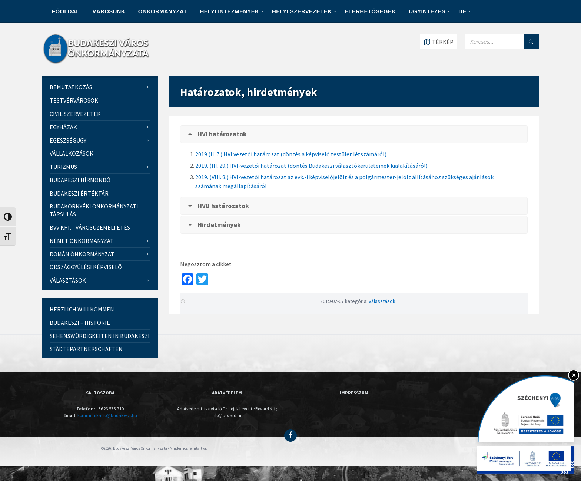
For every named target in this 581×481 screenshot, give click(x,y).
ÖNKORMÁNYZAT (162, 11)
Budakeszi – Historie (80, 322)
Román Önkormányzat (82, 254)
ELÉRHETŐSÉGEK (370, 11)
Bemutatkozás (71, 87)
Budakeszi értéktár (79, 193)
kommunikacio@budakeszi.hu (107, 415)
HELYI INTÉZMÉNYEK (229, 11)
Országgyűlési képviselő (86, 267)
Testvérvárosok (74, 100)
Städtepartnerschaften (86, 349)
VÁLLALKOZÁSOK (71, 153)
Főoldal (66, 11)
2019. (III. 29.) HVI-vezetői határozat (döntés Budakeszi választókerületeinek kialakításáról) (311, 165)
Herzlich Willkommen (82, 309)
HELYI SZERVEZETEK (302, 11)
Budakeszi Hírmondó (80, 180)
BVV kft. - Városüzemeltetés (90, 227)
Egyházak (63, 127)
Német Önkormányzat (82, 240)
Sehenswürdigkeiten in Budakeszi (100, 336)
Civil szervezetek (75, 113)
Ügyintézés (427, 11)
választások (382, 301)
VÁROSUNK (109, 11)
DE (462, 11)
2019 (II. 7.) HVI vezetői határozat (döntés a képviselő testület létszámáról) (290, 154)
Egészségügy (68, 140)
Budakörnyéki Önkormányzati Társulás (94, 210)
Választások (68, 280)
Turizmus (63, 166)
